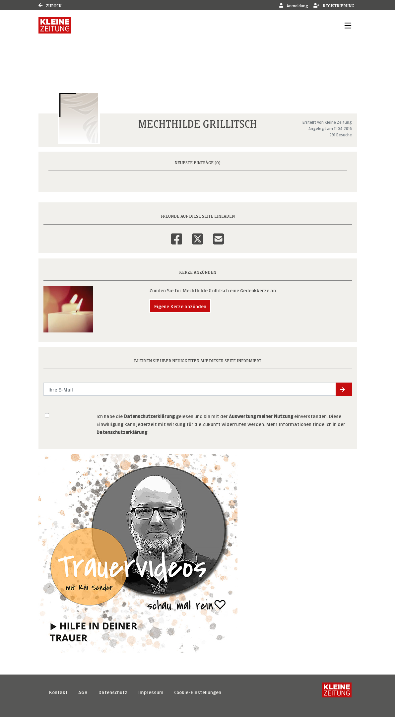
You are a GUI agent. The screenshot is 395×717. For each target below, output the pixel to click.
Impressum (151, 691)
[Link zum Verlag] (54, 25)
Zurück (50, 5)
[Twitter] (197, 234)
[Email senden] (189, 389)
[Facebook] (176, 234)
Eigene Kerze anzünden (180, 306)
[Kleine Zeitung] (337, 691)
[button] (344, 389)
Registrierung (333, 5)
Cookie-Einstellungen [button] (197, 691)
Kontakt (58, 691)
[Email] (218, 234)
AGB (83, 691)
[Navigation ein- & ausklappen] (348, 25)
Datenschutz (112, 691)
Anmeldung (293, 5)
